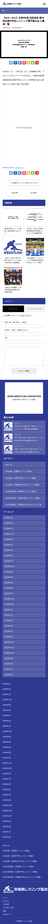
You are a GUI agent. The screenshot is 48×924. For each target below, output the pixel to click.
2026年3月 (8, 523)
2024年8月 (8, 572)
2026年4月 (8, 518)
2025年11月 (9, 534)
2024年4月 (8, 583)
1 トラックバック (35, 309)
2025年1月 (8, 561)
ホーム (5, 898)
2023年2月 (8, 637)
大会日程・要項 (8, 908)
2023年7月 (8, 615)
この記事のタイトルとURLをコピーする (24, 183)
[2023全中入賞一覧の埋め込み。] (24, 127)
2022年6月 (8, 675)
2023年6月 (8, 620)
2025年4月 (8, 556)
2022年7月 (8, 669)
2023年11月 (9, 599)
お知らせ (8, 465)
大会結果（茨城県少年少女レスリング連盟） (23, 485)
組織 (4, 911)
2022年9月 (8, 658)
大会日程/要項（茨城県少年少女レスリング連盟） (23, 506)
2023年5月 (8, 626)
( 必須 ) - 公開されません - (17, 330)
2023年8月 (8, 610)
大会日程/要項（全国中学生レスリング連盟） (23, 498)
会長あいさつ (7, 914)
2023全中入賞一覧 (8, 167)
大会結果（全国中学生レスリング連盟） (21, 478)
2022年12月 (9, 642)
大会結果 (6, 904)
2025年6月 (8, 545)
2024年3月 (8, 588)
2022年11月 (9, 648)
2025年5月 (8, 550)
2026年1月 (8, 528)
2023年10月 (9, 604)
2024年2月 (8, 593)
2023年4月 (8, 631)
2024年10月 (9, 566)
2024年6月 (8, 577)
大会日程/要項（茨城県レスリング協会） (21, 491)
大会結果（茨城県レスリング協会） (19, 471)
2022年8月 (8, 664)
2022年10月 (9, 653)
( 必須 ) (16, 322)
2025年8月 (8, 539)
